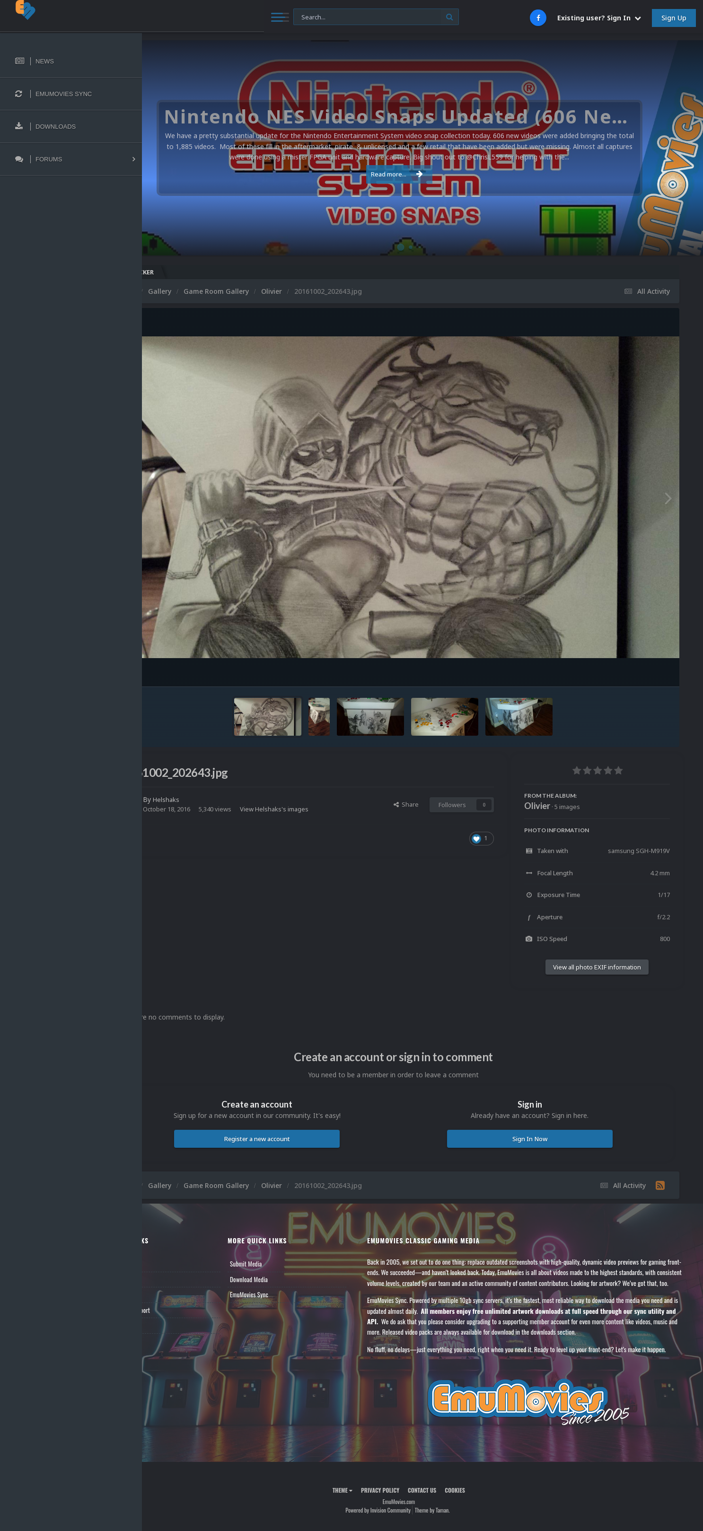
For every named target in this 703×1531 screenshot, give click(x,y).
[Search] (257, 17)
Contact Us (171, 1325)
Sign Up (673, 17)
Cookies (478, 1511)
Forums (167, 1279)
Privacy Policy (404, 1511)
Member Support (177, 1310)
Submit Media (283, 1263)
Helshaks (214, 799)
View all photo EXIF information (597, 967)
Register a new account (292, 1139)
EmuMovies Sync (286, 1294)
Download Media (286, 1279)
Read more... (421, 174)
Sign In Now (541, 1139)
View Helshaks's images (321, 809)
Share (406, 804)
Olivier (537, 806)
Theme (366, 1511)
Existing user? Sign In (599, 17)
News (164, 1263)
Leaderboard (172, 1294)
